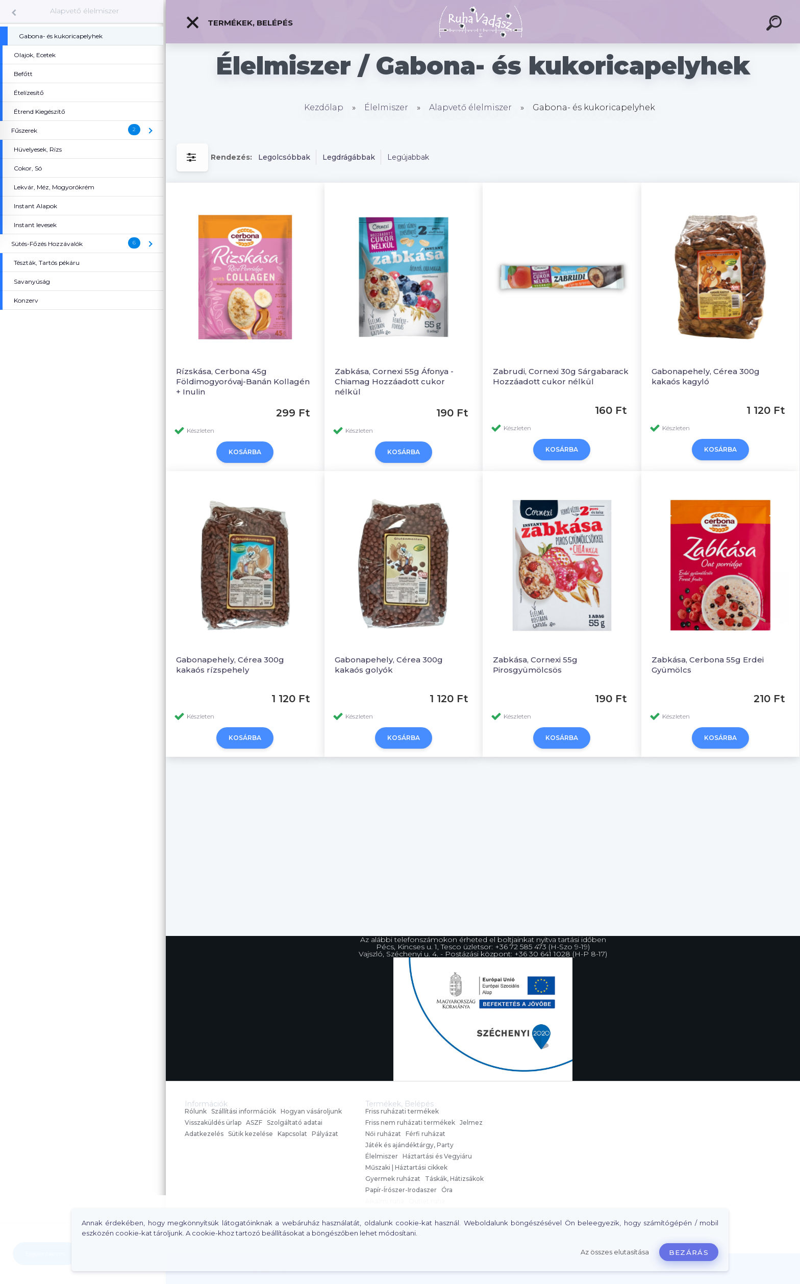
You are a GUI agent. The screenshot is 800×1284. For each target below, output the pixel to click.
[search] (775, 24)
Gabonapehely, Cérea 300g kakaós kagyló (706, 376)
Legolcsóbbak (284, 157)
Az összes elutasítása (615, 1252)
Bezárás (689, 1252)
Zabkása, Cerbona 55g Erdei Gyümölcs (708, 665)
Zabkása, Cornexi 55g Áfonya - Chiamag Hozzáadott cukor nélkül (394, 381)
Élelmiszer (386, 107)
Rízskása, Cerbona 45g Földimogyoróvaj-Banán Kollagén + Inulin (243, 381)
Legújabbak (408, 157)
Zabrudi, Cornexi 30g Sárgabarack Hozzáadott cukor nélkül (561, 376)
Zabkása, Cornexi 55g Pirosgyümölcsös (535, 665)
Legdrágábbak (348, 157)
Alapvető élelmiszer (84, 10)
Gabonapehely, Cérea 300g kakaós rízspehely (230, 665)
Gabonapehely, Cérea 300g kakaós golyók (389, 665)
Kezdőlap (323, 107)
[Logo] (483, 21)
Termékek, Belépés (239, 22)
